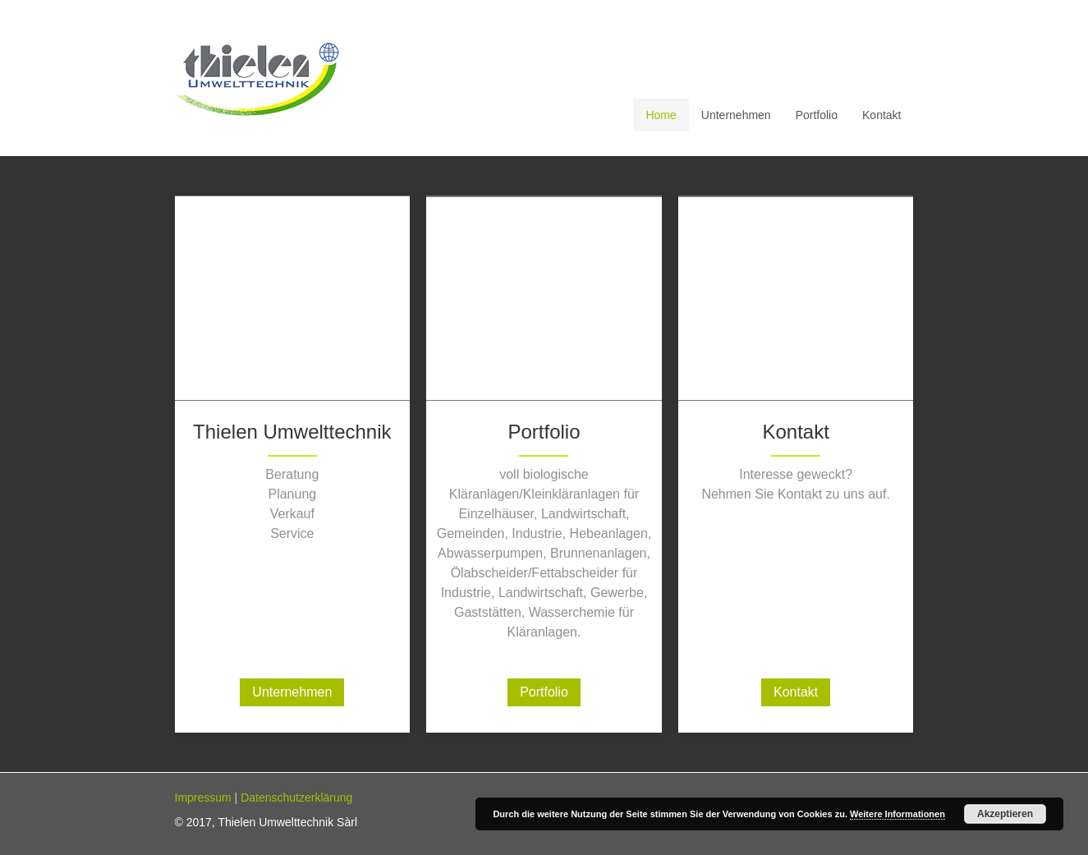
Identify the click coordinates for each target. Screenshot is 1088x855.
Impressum (203, 797)
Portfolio (544, 692)
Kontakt (796, 692)
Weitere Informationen (897, 814)
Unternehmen (292, 692)
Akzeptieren (1005, 814)
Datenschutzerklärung (296, 797)
